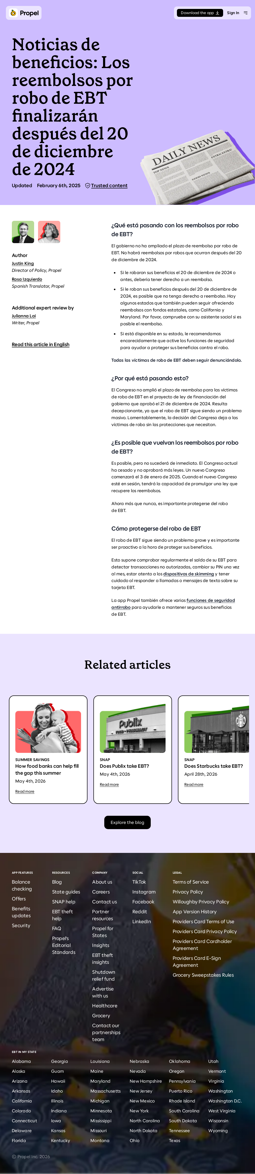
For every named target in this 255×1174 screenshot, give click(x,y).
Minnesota (101, 1111)
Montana (99, 1140)
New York (139, 1111)
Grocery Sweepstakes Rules (203, 975)
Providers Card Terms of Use (203, 922)
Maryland (100, 1081)
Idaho (57, 1091)
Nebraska (139, 1061)
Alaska (18, 1071)
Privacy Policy (188, 892)
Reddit (139, 912)
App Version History (195, 912)
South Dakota (183, 1120)
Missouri (98, 1130)
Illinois (57, 1101)
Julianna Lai (24, 316)
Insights (100, 945)
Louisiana (100, 1061)
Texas (174, 1140)
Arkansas (21, 1091)
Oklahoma (179, 1061)
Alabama (21, 1061)
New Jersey (141, 1091)
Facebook (143, 902)
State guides (66, 892)
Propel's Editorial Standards (63, 945)
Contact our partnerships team (106, 1032)
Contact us (104, 902)
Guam (57, 1071)
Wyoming (218, 1130)
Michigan (99, 1101)
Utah (213, 1061)
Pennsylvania (182, 1081)
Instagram (144, 892)
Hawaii (58, 1081)
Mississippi (100, 1120)
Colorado (21, 1111)
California (22, 1101)
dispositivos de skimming (188, 574)
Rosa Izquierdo (27, 279)
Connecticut (24, 1120)
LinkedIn (141, 922)
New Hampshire (146, 1081)
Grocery (101, 1016)
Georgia (59, 1061)
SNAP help (63, 902)
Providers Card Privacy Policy (205, 931)
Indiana (59, 1111)
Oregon (177, 1071)
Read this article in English (40, 344)
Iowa (56, 1120)
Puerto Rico (180, 1091)
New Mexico (142, 1101)
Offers (19, 899)
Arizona (19, 1081)
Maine (96, 1071)
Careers (101, 892)
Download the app (200, 12)
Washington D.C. (225, 1101)
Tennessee (179, 1130)
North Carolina (145, 1120)
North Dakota (143, 1130)
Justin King (23, 263)
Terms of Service (191, 882)
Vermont (217, 1071)
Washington (220, 1091)
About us (102, 882)
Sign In (233, 12)
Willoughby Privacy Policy (201, 902)
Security (21, 925)
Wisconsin (218, 1120)
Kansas (58, 1130)
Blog (57, 882)
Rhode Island (182, 1101)
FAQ (57, 928)
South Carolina (184, 1111)
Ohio (134, 1140)
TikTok (139, 882)
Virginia (216, 1081)
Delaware (22, 1130)
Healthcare (104, 1006)
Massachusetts (105, 1091)
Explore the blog (127, 822)
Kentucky (60, 1140)
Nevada (138, 1071)
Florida (19, 1140)
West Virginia (221, 1111)
